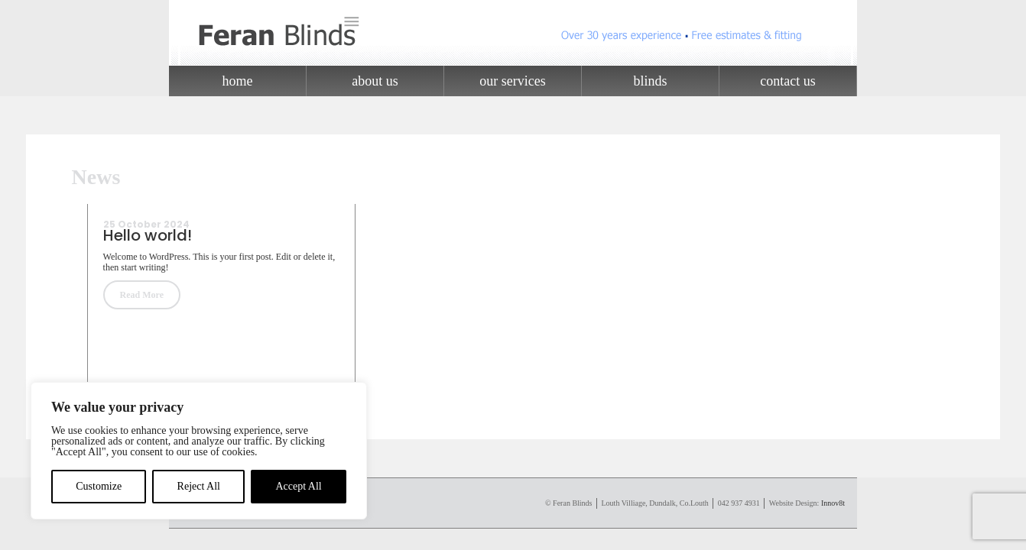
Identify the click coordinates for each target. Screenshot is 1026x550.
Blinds (650, 81)
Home (237, 81)
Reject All (198, 486)
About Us (375, 81)
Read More (142, 295)
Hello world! (147, 235)
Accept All (298, 486)
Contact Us (787, 81)
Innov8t (833, 503)
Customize (99, 486)
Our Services (512, 81)
